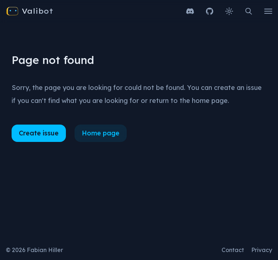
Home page (100, 133)
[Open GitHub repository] (209, 11)
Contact (233, 250)
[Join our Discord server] (190, 11)
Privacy (261, 250)
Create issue (39, 133)
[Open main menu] (268, 11)
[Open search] (249, 11)
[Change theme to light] (229, 11)
